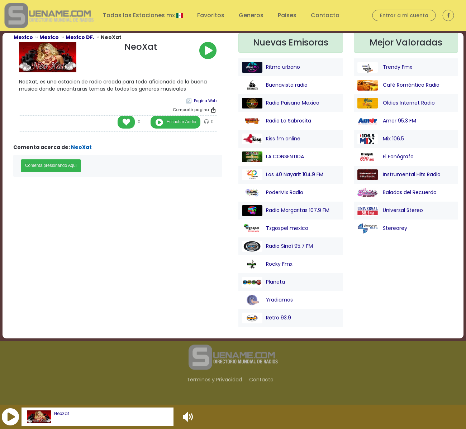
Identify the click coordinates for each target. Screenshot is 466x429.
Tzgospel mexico (275, 228)
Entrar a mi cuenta (404, 15)
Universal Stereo (390, 210)
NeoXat (61, 413)
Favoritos (210, 15)
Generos (251, 15)
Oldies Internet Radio (396, 103)
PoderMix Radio (272, 192)
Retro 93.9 (266, 318)
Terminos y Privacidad (214, 379)
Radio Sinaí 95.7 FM (277, 246)
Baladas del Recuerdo (397, 192)
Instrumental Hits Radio (399, 174)
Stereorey (382, 228)
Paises (287, 15)
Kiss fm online (271, 139)
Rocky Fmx (267, 264)
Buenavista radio (275, 85)
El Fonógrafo (385, 156)
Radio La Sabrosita (276, 121)
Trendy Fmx (384, 67)
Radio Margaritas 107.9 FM (285, 210)
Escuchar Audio (181, 121)
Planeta (263, 282)
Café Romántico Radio (398, 85)
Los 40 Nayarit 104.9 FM (282, 174)
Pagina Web (205, 100)
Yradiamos (267, 300)
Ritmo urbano (271, 67)
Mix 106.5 (380, 139)
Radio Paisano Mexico (280, 103)
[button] (10, 416)
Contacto (325, 15)
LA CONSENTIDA (273, 156)
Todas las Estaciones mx (139, 15)
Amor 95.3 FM (386, 121)
